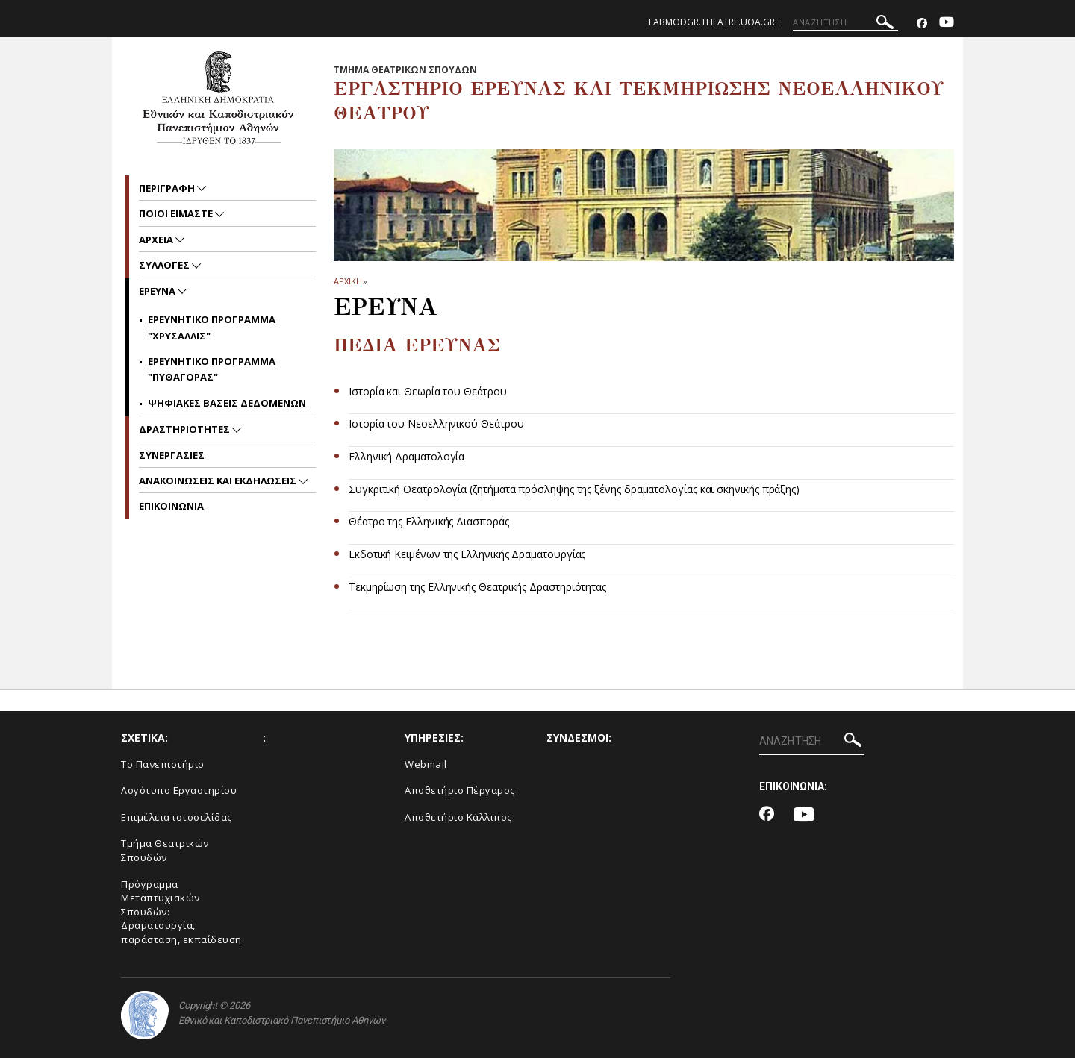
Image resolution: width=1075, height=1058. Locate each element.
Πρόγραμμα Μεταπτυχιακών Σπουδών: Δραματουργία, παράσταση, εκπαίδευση (181, 911)
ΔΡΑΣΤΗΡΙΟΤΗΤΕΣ (185, 429)
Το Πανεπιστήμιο (163, 764)
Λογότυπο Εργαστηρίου (179, 790)
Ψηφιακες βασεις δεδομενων (227, 403)
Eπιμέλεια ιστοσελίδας (176, 817)
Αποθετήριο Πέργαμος (460, 790)
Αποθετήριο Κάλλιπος (458, 817)
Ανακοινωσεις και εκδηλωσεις (219, 480)
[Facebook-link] (922, 23)
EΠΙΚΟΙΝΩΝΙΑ (171, 506)
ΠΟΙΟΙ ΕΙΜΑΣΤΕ (177, 213)
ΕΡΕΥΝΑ (158, 291)
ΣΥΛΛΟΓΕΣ (165, 265)
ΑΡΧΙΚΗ (347, 281)
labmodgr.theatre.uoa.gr (712, 22)
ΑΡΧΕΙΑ (157, 239)
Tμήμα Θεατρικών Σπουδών (165, 850)
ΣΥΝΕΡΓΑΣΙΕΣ (172, 455)
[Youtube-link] (946, 23)
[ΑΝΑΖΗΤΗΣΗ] (845, 22)
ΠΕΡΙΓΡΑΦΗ (168, 188)
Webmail (426, 764)
